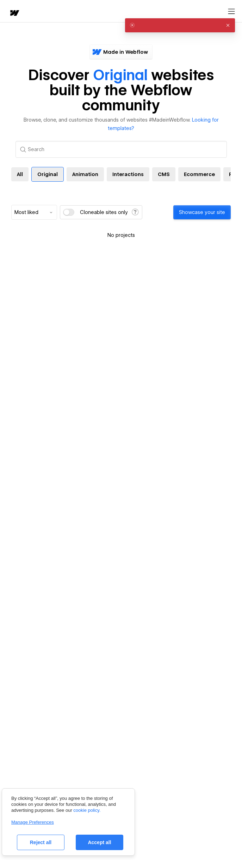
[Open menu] (231, 12)
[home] (14, 13)
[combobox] (34, 212)
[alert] (180, 25)
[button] (228, 25)
